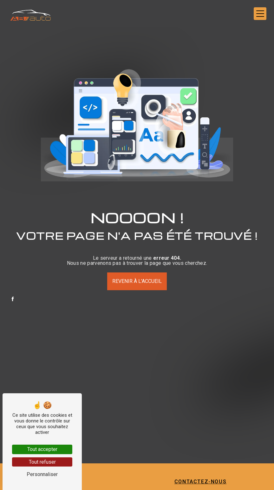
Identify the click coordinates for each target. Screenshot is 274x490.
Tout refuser (42, 462)
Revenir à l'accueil (137, 281)
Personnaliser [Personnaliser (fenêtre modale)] (42, 474)
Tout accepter (42, 449)
